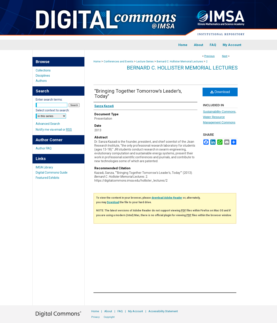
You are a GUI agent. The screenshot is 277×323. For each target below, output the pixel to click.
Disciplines (43, 75)
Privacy (95, 317)
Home (97, 61)
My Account (135, 311)
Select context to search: (52, 110)
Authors (41, 80)
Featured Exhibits (47, 177)
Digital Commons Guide (52, 172)
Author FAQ (44, 148)
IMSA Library (44, 167)
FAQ (120, 311)
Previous (209, 56)
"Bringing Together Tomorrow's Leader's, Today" (138, 93)
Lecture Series (145, 61)
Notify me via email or (54, 129)
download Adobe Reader (166, 197)
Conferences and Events (118, 61)
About (108, 311)
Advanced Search (48, 123)
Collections (43, 70)
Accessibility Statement (163, 311)
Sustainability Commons (219, 111)
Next (224, 56)
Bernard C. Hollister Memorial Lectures (180, 61)
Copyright (109, 317)
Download (220, 92)
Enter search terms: (49, 99)
